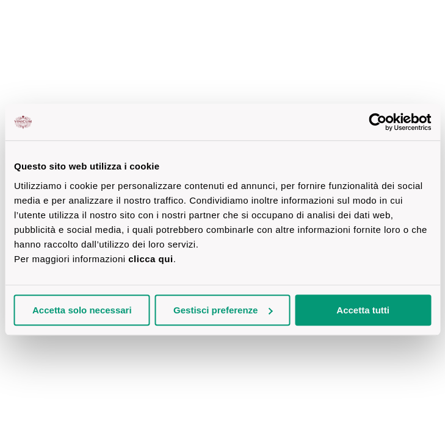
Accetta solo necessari (82, 310)
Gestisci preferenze (222, 310)
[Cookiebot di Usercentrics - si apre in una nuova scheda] (377, 122)
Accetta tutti (362, 310)
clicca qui (150, 259)
